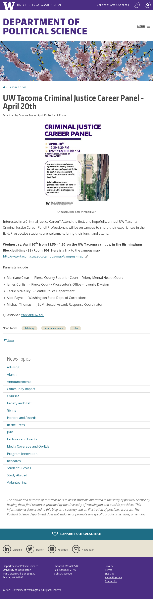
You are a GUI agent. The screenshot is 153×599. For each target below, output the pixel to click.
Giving (11, 410)
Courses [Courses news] (13, 396)
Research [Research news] (14, 461)
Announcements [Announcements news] (53, 328)
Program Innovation (22, 454)
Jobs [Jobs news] (75, 328)
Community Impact (21, 389)
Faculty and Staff (19, 403)
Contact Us (111, 581)
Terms (108, 570)
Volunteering (17, 482)
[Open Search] (147, 5)
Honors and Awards (21, 418)
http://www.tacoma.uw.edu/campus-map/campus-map (45, 256)
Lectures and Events (22, 439)
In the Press (16, 425)
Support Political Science (76, 534)
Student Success (19, 468)
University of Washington (26, 590)
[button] (77, 164)
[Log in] (136, 5)
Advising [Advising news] (29, 328)
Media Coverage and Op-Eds (28, 446)
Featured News (17, 87)
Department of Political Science (45, 26)
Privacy (109, 566)
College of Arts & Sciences (113, 5)
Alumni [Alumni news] (12, 374)
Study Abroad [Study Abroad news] (17, 475)
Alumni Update (113, 577)
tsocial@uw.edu (32, 315)
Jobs (10, 432)
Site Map (110, 573)
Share (9, 340)
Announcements (19, 381)
